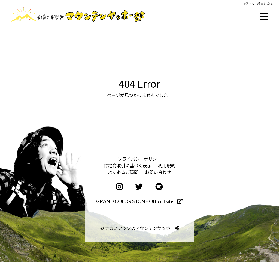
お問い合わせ (158, 172)
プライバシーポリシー (139, 159)
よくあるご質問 (123, 172)
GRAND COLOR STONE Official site (139, 201)
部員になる (265, 3)
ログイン (248, 3)
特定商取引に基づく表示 (127, 165)
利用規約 (166, 165)
